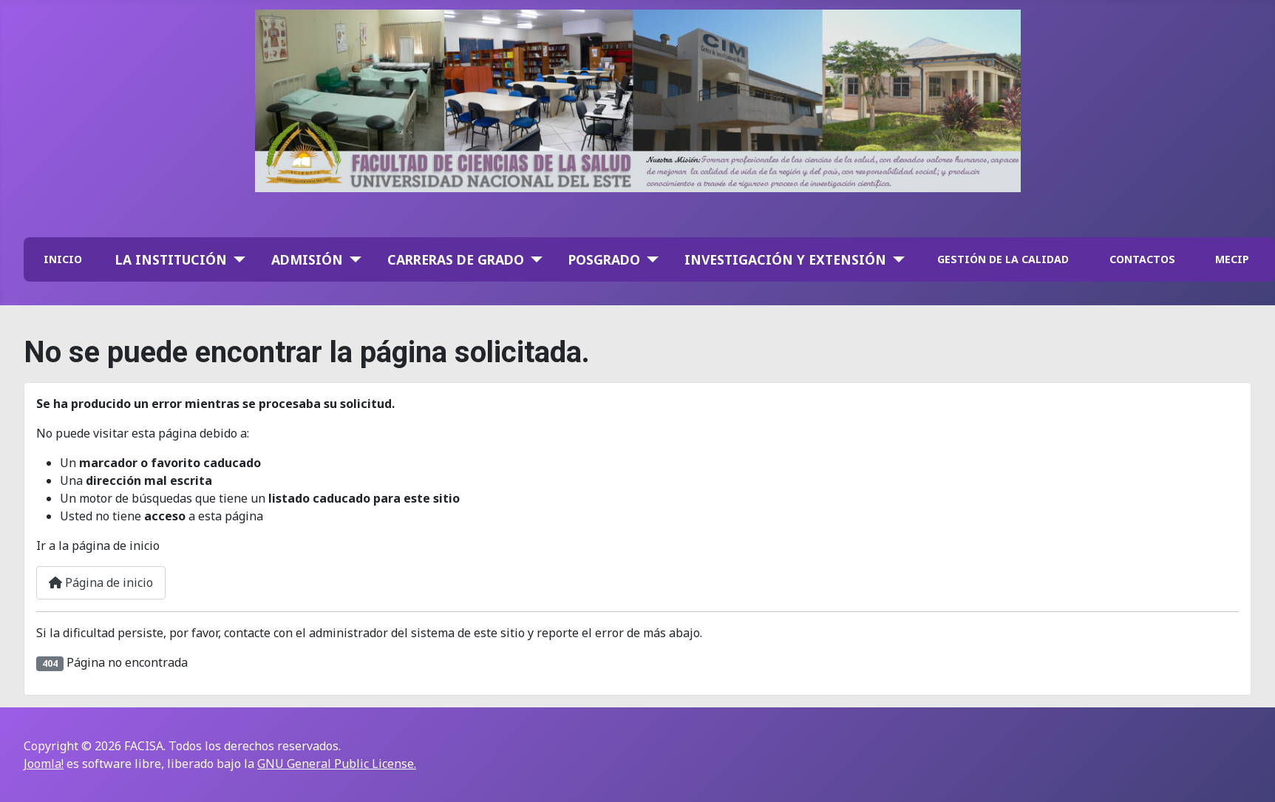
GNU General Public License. (336, 763)
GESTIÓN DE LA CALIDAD (1003, 259)
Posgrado (604, 259)
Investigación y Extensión (785, 259)
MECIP (1232, 259)
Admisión (307, 259)
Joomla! (44, 763)
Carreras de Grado (455, 259)
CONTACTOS (1142, 259)
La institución (171, 259)
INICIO (63, 259)
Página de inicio (101, 582)
